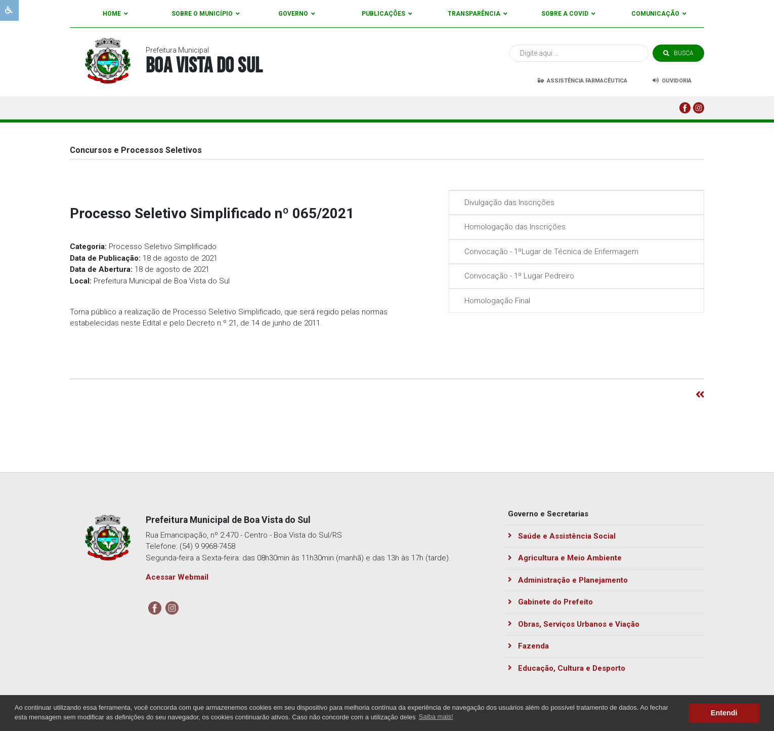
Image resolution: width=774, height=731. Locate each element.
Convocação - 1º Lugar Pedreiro (516, 276)
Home (115, 13)
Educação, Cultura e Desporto (566, 668)
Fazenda (528, 646)
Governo (296, 13)
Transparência (477, 13)
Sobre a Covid (568, 13)
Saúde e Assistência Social (562, 536)
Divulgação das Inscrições (506, 202)
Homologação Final (494, 301)
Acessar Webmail (177, 577)
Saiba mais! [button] (436, 716)
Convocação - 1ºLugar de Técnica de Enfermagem (548, 252)
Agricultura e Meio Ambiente (565, 557)
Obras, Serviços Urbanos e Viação (573, 624)
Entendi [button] (724, 713)
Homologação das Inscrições (512, 227)
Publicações (387, 13)
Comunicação (658, 13)
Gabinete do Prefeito (550, 601)
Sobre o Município (205, 13)
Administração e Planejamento (568, 580)
